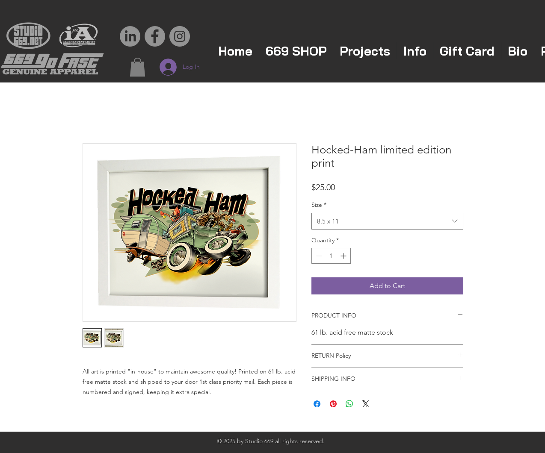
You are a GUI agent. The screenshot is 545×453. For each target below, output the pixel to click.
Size (318, 205)
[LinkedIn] (130, 36)
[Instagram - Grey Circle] (179, 36)
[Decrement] (318, 255)
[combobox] (387, 221)
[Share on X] (366, 404)
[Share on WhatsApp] (349, 404)
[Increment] (344, 255)
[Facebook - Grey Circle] (155, 36)
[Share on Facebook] (317, 404)
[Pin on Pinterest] (333, 404)
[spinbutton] (331, 255)
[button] (137, 67)
